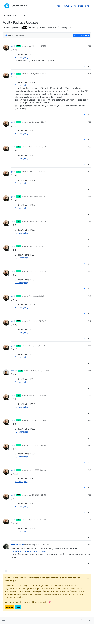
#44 (89, 346)
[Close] (88, 577)
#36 (89, 147)
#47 (89, 420)
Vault (25, 28)
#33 (89, 46)
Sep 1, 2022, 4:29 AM (37, 172)
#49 (89, 470)
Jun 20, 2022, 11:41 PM (37, 74)
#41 (89, 271)
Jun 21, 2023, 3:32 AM (37, 470)
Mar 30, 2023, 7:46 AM (40, 371)
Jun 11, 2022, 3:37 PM (37, 46)
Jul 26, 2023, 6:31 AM (37, 495)
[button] (3, 620)
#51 (89, 520)
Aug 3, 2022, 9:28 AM (37, 147)
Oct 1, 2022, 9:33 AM (37, 197)
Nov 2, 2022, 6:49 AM (37, 246)
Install (87, 6)
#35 (89, 122)
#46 (89, 395)
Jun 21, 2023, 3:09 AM (37, 445)
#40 (89, 246)
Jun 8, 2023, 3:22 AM (37, 420)
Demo (73, 6)
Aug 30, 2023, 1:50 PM (40, 545)
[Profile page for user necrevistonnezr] (6, 546)
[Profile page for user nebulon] (6, 372)
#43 (89, 321)
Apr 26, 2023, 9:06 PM (37, 395)
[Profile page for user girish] (6, 48)
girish (13, 46)
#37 (89, 172)
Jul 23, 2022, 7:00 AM (37, 122)
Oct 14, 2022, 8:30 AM (37, 221)
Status (66, 6)
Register (9, 607)
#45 (89, 371)
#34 (89, 74)
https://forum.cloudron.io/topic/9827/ (28, 551)
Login (18, 607)
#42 (89, 296)
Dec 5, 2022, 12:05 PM (37, 271)
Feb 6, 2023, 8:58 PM (37, 296)
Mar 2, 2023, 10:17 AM (37, 321)
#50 (89, 495)
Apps (59, 6)
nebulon (14, 371)
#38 (89, 197)
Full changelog (21, 57)
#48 (89, 445)
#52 (89, 545)
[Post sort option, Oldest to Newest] (14, 35)
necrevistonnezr (17, 545)
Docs (80, 6)
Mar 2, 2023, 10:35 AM (37, 346)
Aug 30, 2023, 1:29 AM (38, 520)
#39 (89, 221)
